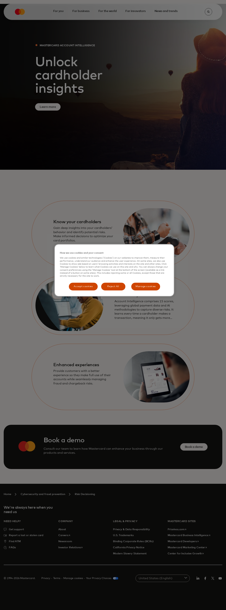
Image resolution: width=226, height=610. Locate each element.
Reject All (113, 286)
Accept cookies (83, 286)
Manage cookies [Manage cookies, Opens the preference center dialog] (146, 286)
